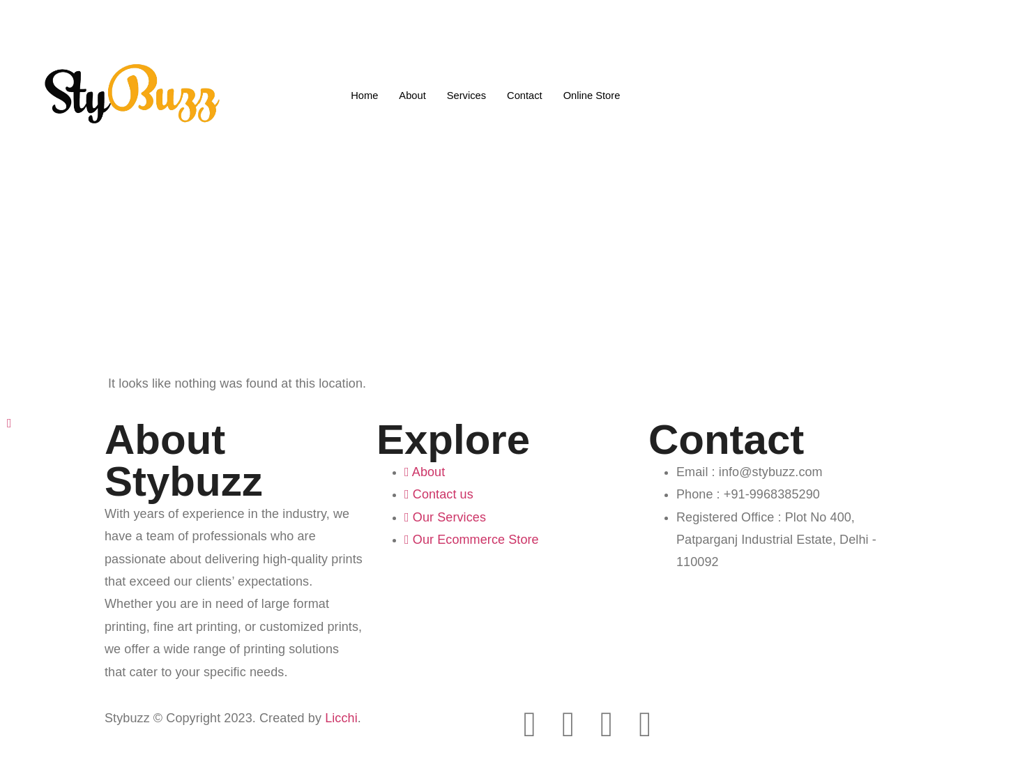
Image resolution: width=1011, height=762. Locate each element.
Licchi (341, 718)
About (411, 94)
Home (363, 94)
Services (466, 94)
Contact (525, 94)
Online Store (593, 94)
